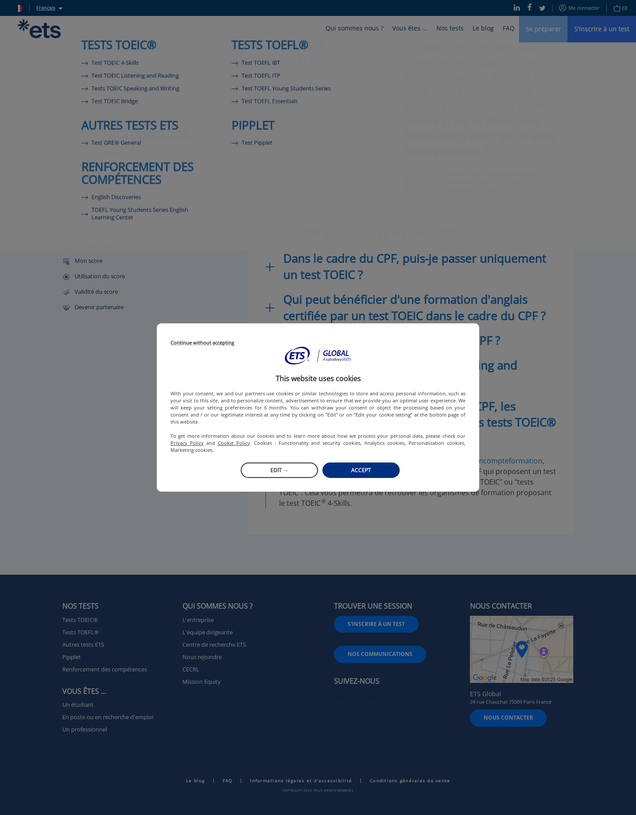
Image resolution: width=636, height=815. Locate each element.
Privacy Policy (187, 443)
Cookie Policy (234, 443)
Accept (361, 470)
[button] (318, 355)
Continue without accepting (202, 343)
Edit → (279, 470)
